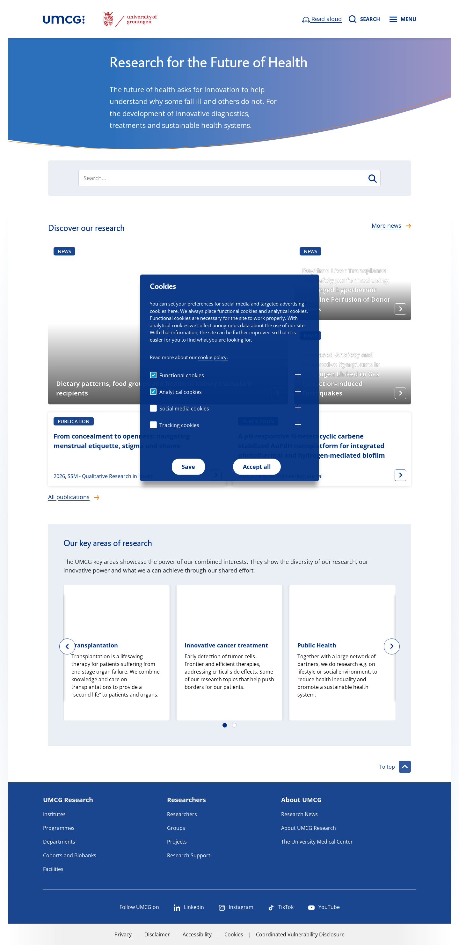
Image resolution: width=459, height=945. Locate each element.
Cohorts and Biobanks (69, 855)
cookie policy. (213, 357)
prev (63, 646)
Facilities (53, 869)
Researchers (182, 814)
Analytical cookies (180, 391)
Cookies (233, 934)
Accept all (257, 466)
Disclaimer (157, 934)
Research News (299, 814)
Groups (176, 827)
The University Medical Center (317, 841)
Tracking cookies (179, 425)
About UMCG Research (308, 827)
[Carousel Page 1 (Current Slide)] (224, 725)
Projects (177, 841)
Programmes (59, 827)
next (396, 646)
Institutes (54, 814)
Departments (59, 841)
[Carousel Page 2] (234, 725)
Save (188, 466)
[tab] (298, 375)
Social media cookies (184, 408)
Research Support (188, 855)
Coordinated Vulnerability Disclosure (300, 934)
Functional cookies (181, 375)
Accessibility (197, 934)
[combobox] (229, 178)
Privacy (123, 934)
